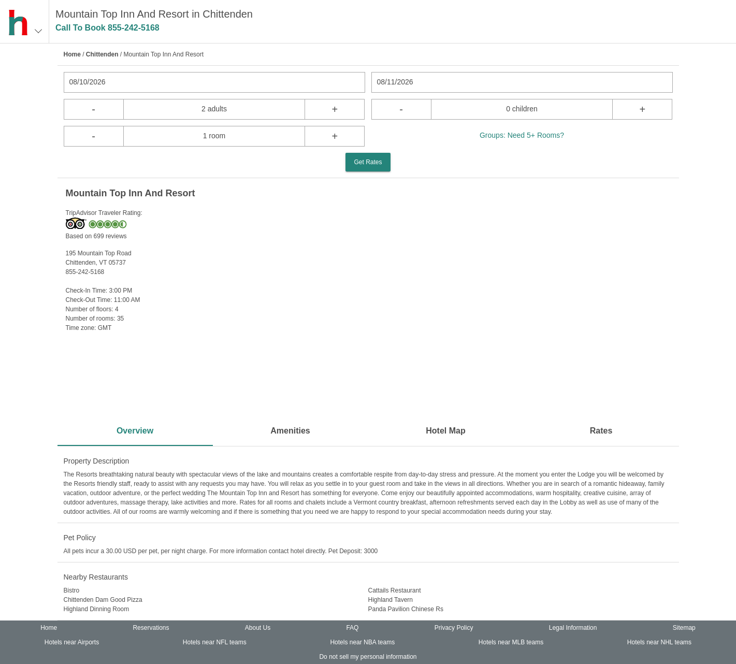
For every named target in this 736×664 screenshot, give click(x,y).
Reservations (151, 627)
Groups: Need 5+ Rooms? (522, 135)
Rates (601, 430)
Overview (135, 430)
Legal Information (573, 627)
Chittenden (102, 54)
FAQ (352, 627)
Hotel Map (445, 430)
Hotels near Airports (72, 642)
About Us (257, 627)
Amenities (290, 430)
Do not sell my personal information (367, 656)
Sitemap (684, 627)
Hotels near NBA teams (362, 642)
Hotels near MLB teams (511, 642)
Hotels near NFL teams (215, 642)
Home (72, 54)
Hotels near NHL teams (659, 642)
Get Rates (368, 162)
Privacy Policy (454, 627)
